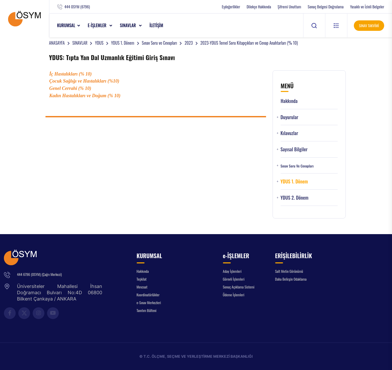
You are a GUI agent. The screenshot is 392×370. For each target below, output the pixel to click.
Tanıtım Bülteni (147, 310)
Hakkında (289, 101)
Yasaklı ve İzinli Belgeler (367, 6)
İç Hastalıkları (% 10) (70, 74)
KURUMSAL (66, 25)
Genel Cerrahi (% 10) (70, 88)
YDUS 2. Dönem (294, 197)
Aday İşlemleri (232, 271)
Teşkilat (142, 279)
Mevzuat (142, 287)
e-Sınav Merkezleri (149, 302)
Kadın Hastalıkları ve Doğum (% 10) (85, 95)
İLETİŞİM (156, 25)
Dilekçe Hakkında (259, 6)
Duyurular (289, 117)
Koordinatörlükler (148, 294)
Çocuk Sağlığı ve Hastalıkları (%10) (84, 81)
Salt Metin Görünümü (289, 271)
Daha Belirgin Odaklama (291, 279)
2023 (189, 43)
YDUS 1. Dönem (122, 43)
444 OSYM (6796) (77, 6)
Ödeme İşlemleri (233, 294)
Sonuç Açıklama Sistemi (239, 287)
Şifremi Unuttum (289, 6)
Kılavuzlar (289, 133)
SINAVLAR (128, 25)
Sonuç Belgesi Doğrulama (325, 6)
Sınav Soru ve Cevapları (159, 43)
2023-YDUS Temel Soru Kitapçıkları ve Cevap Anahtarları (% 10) (249, 43)
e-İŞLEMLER (97, 25)
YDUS (99, 43)
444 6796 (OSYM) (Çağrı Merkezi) (39, 274)
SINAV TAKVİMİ (369, 25)
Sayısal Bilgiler (294, 149)
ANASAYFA (57, 43)
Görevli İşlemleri (234, 279)
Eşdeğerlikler (231, 6)
